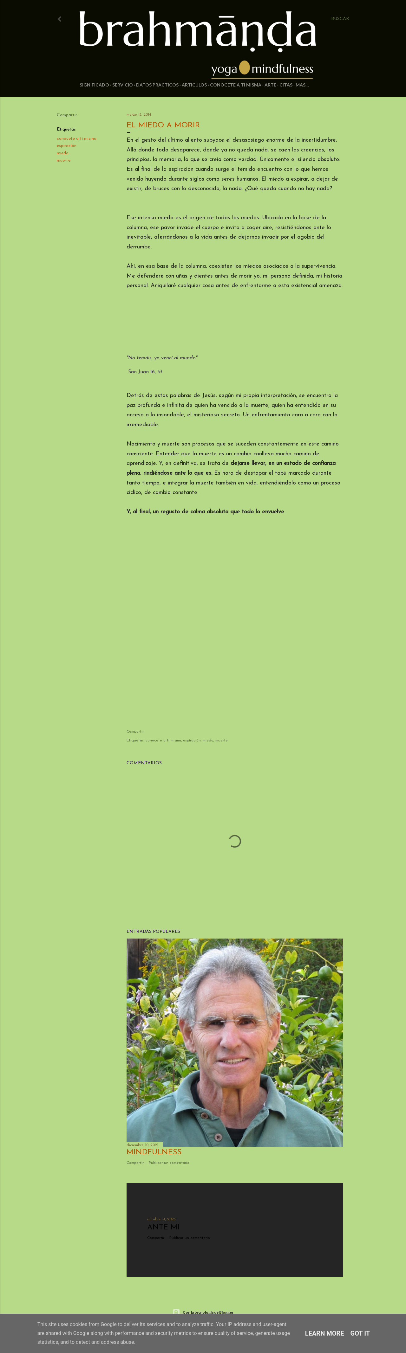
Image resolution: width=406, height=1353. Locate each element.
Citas (285, 84)
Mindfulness (154, 1152)
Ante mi (163, 1227)
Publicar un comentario (169, 1163)
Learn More (324, 1333)
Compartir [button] (67, 115)
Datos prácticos (157, 84)
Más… (302, 84)
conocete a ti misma (76, 138)
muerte (63, 160)
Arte (270, 84)
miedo (63, 153)
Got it (360, 1333)
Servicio (122, 84)
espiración (66, 146)
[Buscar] (340, 19)
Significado (94, 84)
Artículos (194, 84)
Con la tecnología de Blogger (203, 1312)
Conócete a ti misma (235, 84)
